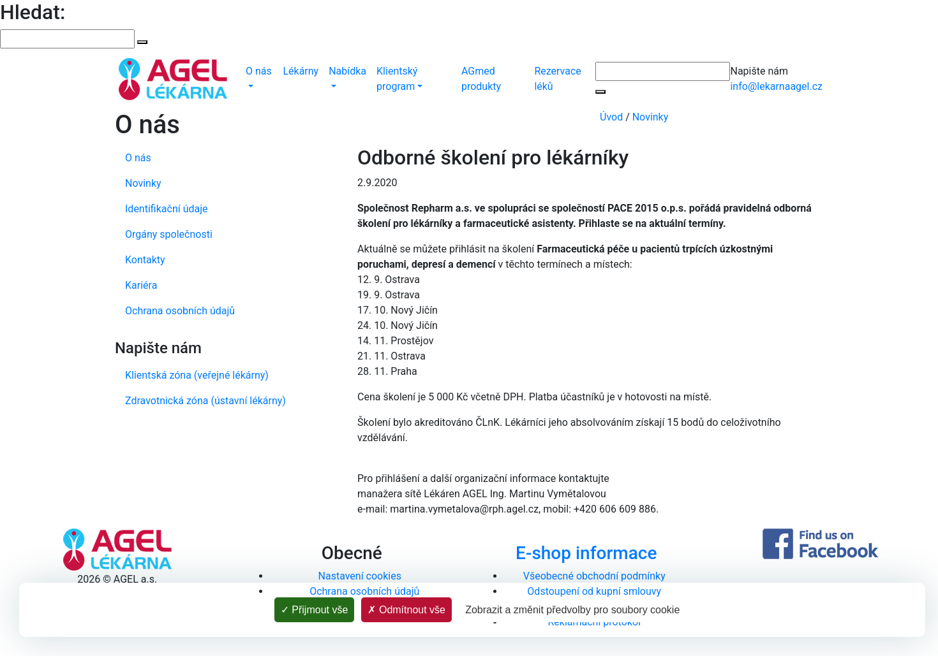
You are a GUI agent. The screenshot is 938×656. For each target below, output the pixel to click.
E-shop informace (586, 553)
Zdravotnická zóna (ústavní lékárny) (205, 401)
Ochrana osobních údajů (180, 311)
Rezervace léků (557, 78)
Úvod (611, 117)
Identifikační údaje (166, 209)
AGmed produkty (481, 78)
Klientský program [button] (396, 78)
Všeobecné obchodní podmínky (594, 576)
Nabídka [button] (347, 71)
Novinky (650, 117)
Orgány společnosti (168, 234)
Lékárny (300, 71)
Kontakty (145, 260)
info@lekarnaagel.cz (776, 86)
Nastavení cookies (359, 576)
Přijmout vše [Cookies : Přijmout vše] (314, 609)
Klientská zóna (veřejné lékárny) (197, 375)
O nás (138, 158)
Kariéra (141, 285)
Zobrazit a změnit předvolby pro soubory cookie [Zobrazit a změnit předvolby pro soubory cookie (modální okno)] (572, 609)
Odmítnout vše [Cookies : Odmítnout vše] (406, 609)
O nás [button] (259, 71)
